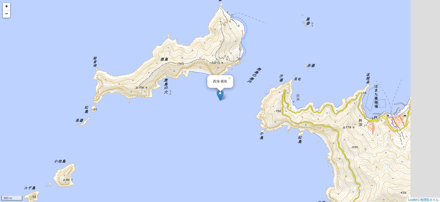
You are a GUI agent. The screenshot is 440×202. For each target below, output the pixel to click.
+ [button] (6, 6)
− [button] (6, 14)
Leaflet (413, 199)
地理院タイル (429, 199)
